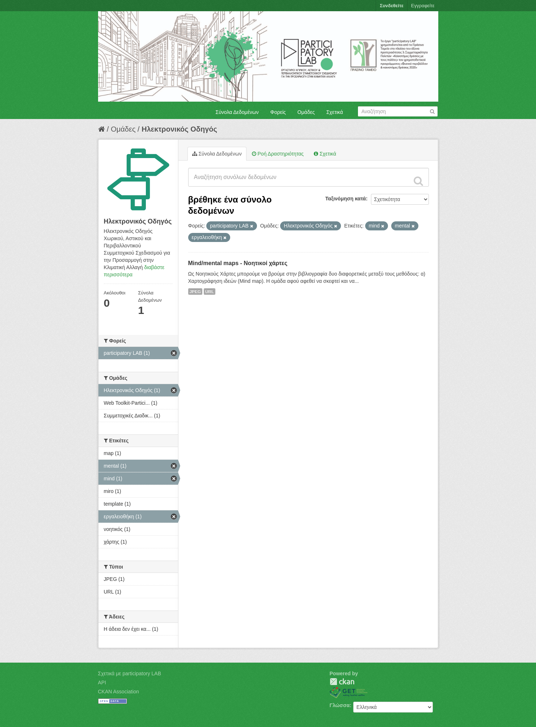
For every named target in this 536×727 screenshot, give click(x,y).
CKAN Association (118, 691)
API (102, 682)
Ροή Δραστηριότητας (278, 154)
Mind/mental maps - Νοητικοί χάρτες (238, 263)
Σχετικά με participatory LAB (129, 673)
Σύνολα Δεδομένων (237, 112)
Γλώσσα (340, 705)
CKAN (342, 681)
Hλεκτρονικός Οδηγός (179, 129)
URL (209, 291)
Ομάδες (306, 112)
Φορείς (278, 112)
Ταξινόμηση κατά (345, 198)
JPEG (195, 291)
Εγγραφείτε (423, 5)
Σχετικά (334, 112)
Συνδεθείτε (391, 5)
